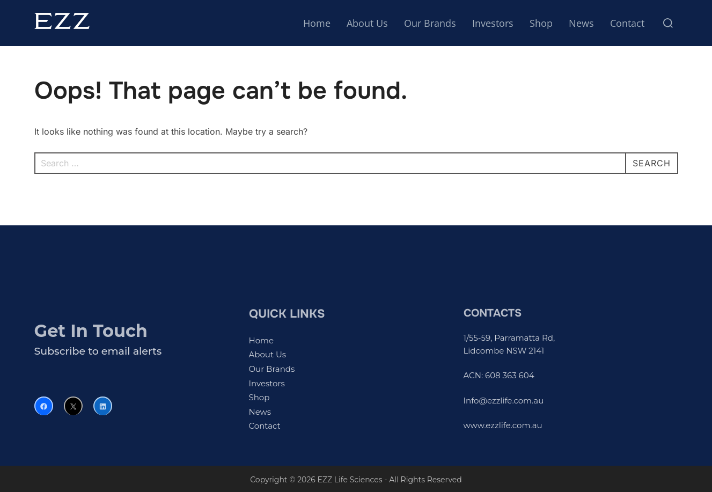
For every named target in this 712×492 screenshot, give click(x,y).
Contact (627, 23)
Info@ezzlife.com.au (504, 400)
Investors (492, 23)
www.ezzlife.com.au (503, 425)
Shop (541, 23)
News (581, 23)
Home (317, 23)
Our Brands (430, 23)
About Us (367, 23)
